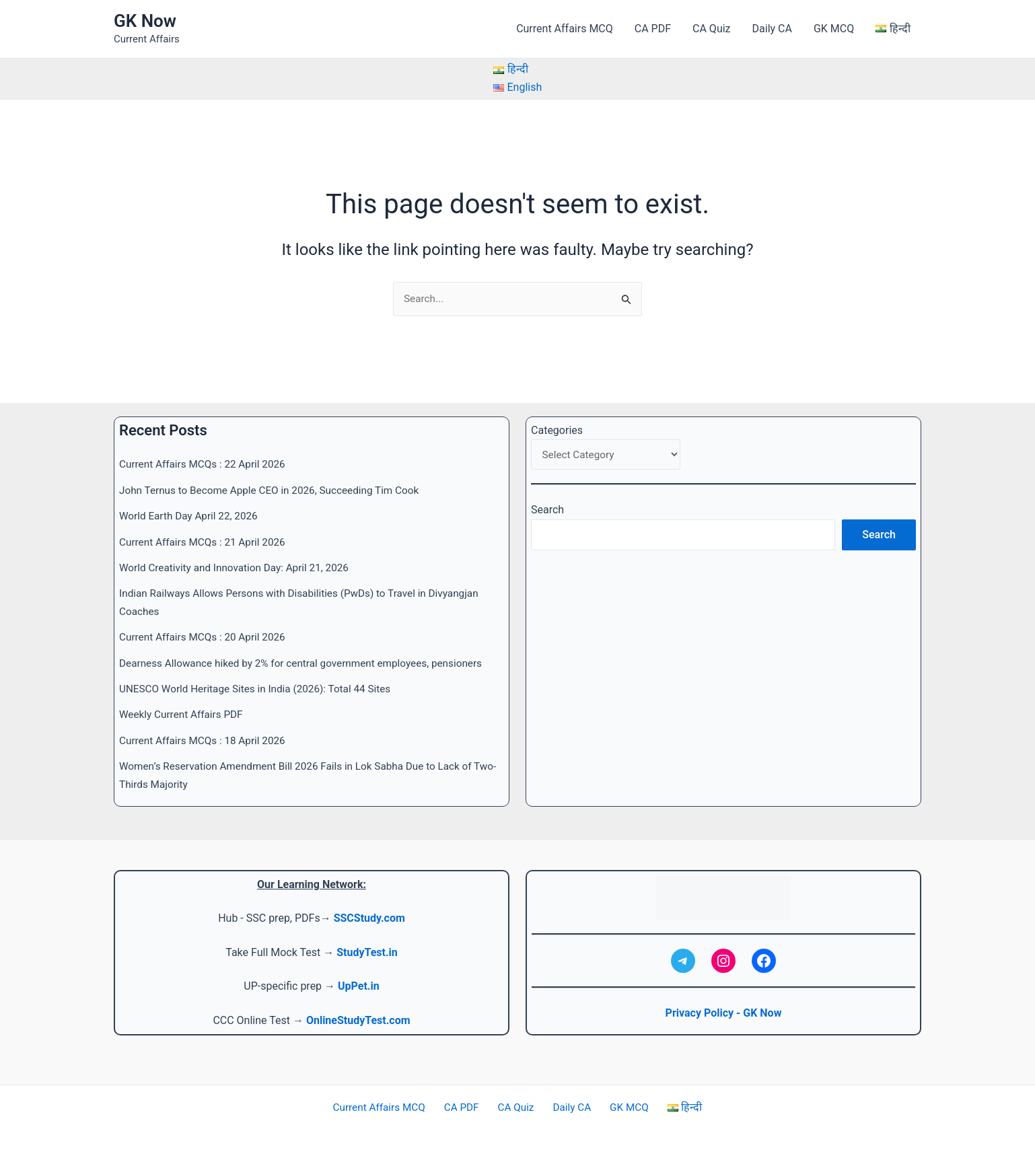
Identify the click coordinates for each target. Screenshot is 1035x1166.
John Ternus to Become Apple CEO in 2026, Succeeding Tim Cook (276, 490)
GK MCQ (834, 28)
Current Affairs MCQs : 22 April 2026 (206, 464)
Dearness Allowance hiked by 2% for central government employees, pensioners (309, 663)
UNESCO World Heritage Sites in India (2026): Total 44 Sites (261, 688)
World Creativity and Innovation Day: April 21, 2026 (239, 567)
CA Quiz (711, 28)
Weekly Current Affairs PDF (183, 714)
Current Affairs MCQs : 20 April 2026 (206, 636)
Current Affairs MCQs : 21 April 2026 (206, 542)
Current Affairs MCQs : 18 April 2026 (206, 740)
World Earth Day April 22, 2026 (191, 515)
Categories (557, 430)
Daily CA (772, 28)
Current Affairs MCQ (564, 28)
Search (547, 511)
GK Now (145, 21)
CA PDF (653, 28)
